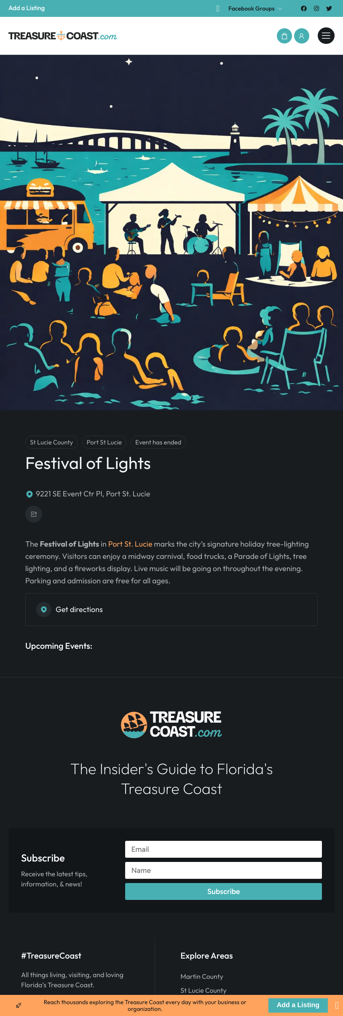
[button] (284, 35)
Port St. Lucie (130, 544)
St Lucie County (203, 990)
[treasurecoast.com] (326, 35)
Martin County (201, 977)
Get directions (69, 609)
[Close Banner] (337, 1005)
